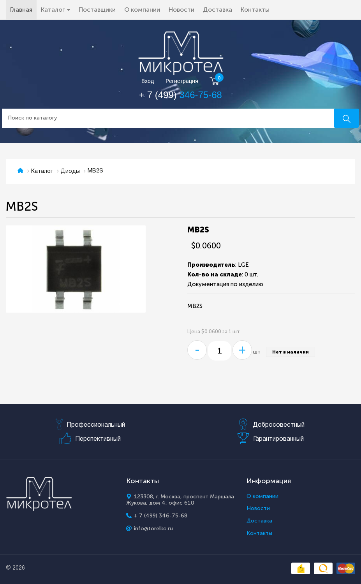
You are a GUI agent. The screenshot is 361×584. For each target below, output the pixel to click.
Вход (147, 81)
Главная (23, 9)
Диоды (70, 171)
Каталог (42, 171)
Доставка (217, 9)
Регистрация (182, 81)
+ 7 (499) (180, 95)
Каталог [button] (55, 9)
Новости (181, 9)
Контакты (255, 9)
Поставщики (97, 9)
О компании (142, 9)
